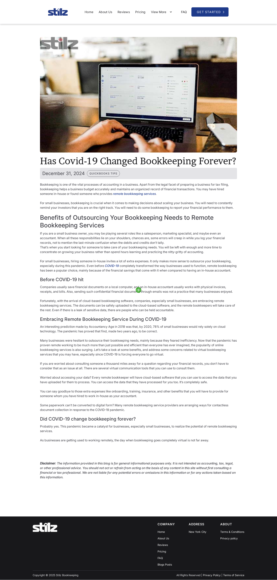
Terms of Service (233, 575)
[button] (162, 12)
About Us (105, 12)
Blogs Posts (165, 564)
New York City (197, 531)
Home (89, 12)
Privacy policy (229, 538)
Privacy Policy (212, 575)
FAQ (184, 12)
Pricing (140, 12)
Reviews (124, 12)
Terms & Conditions (232, 531)
